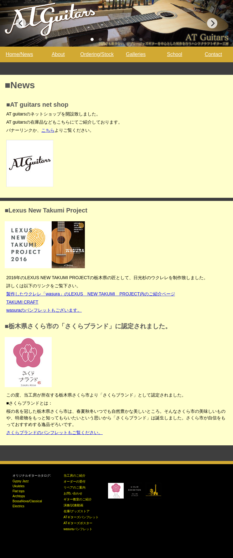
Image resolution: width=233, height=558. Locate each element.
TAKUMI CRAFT (22, 302)
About (58, 54)
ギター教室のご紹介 (78, 499)
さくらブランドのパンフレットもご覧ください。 (54, 432)
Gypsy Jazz (21, 481)
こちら (47, 130)
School (174, 54)
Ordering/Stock (97, 54)
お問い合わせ (73, 493)
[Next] (212, 23)
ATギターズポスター (78, 523)
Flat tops (18, 491)
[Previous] (21, 23)
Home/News (19, 54)
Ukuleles (18, 486)
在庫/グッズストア (77, 511)
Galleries (136, 54)
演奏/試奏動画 (73, 505)
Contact (213, 54)
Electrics (18, 506)
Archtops (19, 496)
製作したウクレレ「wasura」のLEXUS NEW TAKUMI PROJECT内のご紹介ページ (90, 293)
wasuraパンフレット (78, 529)
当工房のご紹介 (74, 475)
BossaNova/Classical (27, 501)
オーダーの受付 (74, 481)
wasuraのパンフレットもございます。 (44, 310)
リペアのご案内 (74, 487)
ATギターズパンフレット (81, 517)
